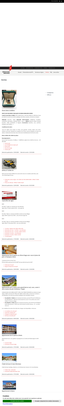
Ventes (47, 10)
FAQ (51, 10)
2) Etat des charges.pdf (10, 250)
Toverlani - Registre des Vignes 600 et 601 (14, 166)
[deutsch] (61, 1)
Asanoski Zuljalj (8, 280)
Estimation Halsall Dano (10, 337)
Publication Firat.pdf (9, 202)
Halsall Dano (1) (8, 336)
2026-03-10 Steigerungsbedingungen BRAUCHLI (15, 378)
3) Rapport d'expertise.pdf (10, 252)
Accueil (23, 6)
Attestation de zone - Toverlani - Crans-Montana (15, 168)
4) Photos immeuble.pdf (10, 253)
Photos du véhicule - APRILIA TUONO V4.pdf (14, 120)
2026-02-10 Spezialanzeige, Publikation (13, 374)
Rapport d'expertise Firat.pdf (11, 204)
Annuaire (16, 392)
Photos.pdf (7, 84)
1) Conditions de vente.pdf (10, 249)
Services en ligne (39, 10)
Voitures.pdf (7, 87)
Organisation (29, 6)
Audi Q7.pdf (7, 81)
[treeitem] (53, 30)
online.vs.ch (51, 6)
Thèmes (45, 6)
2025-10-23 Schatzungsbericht (11, 376)
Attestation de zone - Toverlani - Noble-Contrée (15, 169)
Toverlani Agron (8, 174)
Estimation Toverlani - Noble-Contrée (13, 172)
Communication (38, 6)
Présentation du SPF (28, 10)
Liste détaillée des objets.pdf (11, 82)
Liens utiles (56, 10)
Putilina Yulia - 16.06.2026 (10, 307)
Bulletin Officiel (42, 392)
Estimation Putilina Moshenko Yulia (12, 309)
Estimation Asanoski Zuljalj (10, 282)
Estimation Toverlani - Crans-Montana (13, 171)
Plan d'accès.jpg (8, 85)
